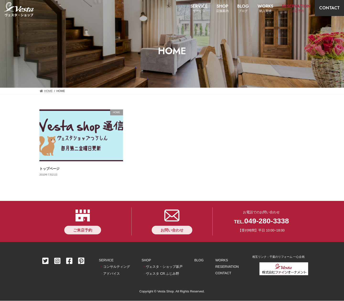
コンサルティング (116, 267)
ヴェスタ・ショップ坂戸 (164, 267)
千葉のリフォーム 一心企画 (287, 256)
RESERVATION (227, 267)
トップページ (49, 169)
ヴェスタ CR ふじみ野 (162, 274)
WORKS (221, 260)
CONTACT (223, 273)
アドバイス (111, 274)
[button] (82, 230)
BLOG (199, 260)
